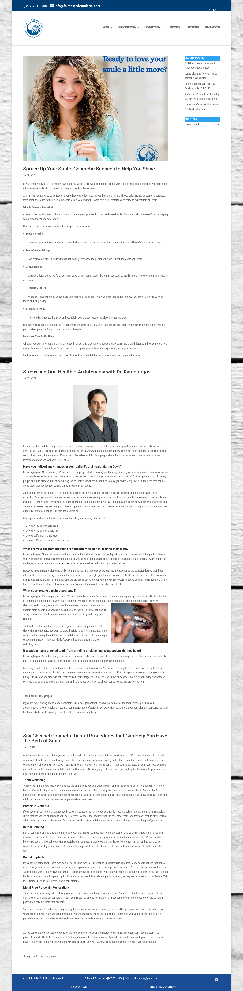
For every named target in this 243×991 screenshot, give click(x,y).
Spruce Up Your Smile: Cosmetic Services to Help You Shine (89, 169)
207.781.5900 (36, 6)
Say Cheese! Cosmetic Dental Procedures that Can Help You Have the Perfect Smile (95, 738)
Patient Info (174, 27)
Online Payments (212, 27)
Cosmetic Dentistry (127, 27)
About (106, 27)
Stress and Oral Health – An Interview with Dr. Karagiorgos (87, 372)
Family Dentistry (152, 27)
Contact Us (193, 27)
